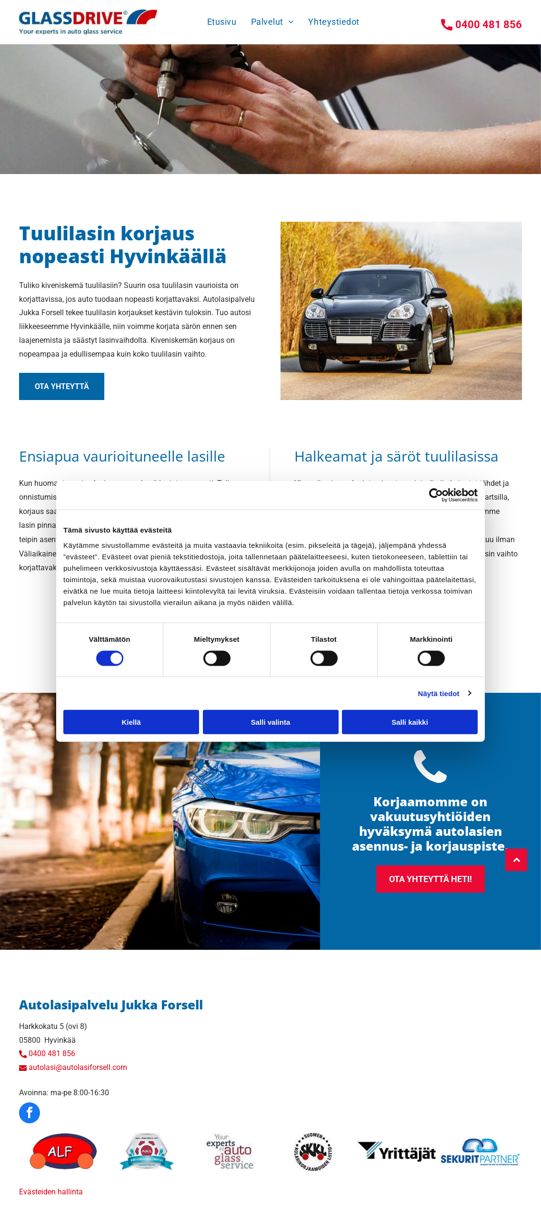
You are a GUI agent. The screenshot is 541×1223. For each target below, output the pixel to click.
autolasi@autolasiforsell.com (78, 1067)
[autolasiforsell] (63, 1152)
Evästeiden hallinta (51, 1191)
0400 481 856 (52, 1053)
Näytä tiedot (439, 693)
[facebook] (29, 1114)
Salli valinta (271, 722)
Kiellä (130, 722)
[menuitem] (222, 22)
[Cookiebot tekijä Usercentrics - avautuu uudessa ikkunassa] (436, 495)
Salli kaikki (409, 722)
